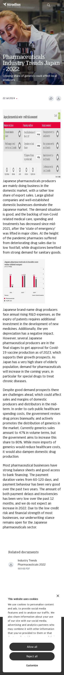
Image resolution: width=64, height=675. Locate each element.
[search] (48, 5)
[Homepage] (12, 5)
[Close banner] (58, 596)
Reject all (32, 656)
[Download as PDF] (58, 98)
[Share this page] (51, 98)
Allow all (32, 647)
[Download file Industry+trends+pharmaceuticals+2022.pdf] (11, 564)
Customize (32, 665)
